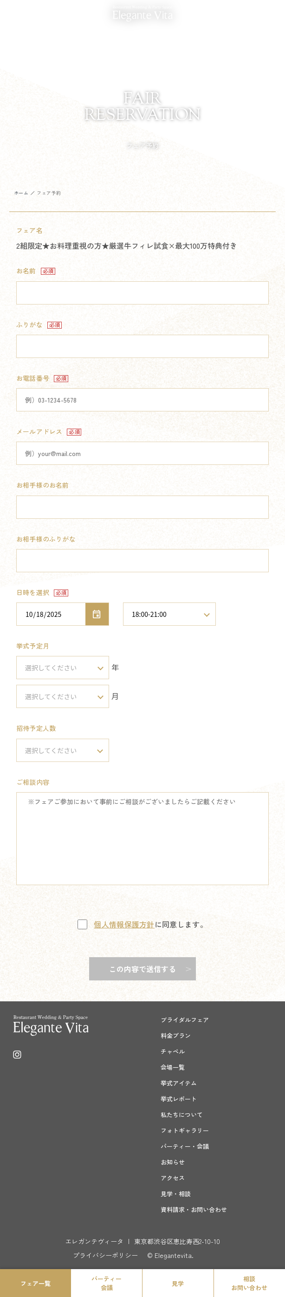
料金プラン (176, 1035)
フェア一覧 (35, 1283)
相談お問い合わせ (249, 1283)
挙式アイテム (179, 1083)
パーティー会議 (106, 1283)
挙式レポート (179, 1098)
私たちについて (182, 1114)
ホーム (21, 192)
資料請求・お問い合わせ (194, 1209)
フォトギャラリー (185, 1130)
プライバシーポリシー (105, 1255)
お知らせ (173, 1162)
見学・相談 (176, 1193)
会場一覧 (173, 1067)
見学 (178, 1283)
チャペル (173, 1051)
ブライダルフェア (185, 1019)
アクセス (173, 1177)
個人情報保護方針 (124, 924)
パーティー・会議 (185, 1146)
